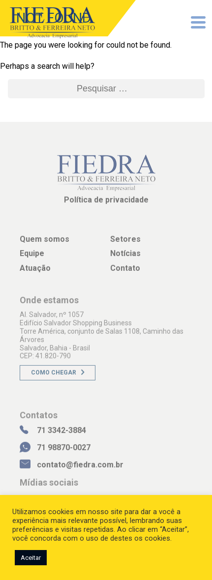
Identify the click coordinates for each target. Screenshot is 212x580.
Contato (125, 271)
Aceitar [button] (31, 557)
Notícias (125, 256)
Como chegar (53, 376)
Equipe (32, 256)
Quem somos (44, 242)
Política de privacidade (106, 203)
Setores (125, 242)
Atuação (35, 271)
